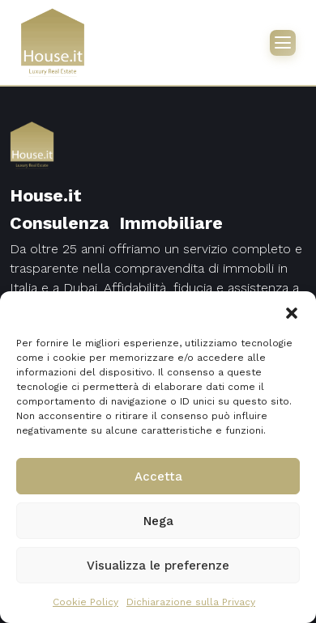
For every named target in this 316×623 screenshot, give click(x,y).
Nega (158, 521)
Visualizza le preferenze (158, 565)
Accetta (158, 476)
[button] (292, 311)
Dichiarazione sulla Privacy (190, 602)
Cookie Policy (85, 602)
